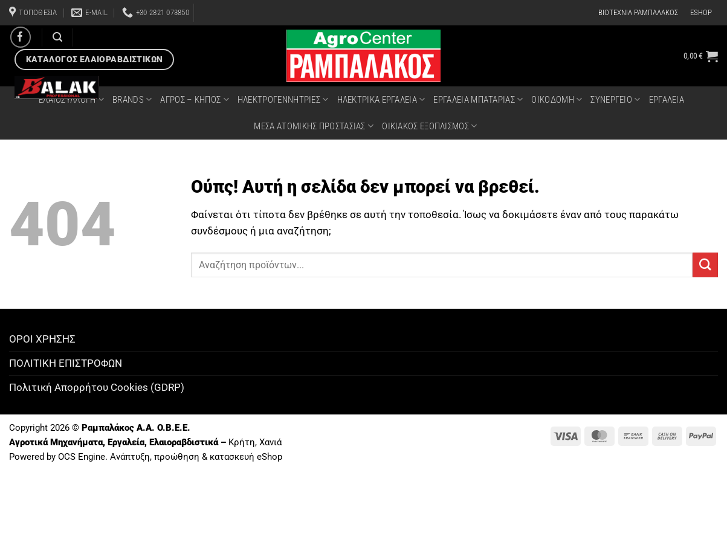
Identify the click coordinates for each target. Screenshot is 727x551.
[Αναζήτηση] (57, 37)
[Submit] (705, 265)
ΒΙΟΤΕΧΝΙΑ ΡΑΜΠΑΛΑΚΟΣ (638, 12)
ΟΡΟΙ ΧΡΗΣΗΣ (42, 339)
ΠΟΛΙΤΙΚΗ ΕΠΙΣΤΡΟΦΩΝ (65, 363)
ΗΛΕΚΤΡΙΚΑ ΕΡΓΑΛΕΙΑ (381, 99)
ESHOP (701, 12)
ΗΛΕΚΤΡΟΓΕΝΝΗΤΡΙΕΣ (283, 99)
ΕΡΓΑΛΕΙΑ (666, 99)
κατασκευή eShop (246, 456)
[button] (700, 56)
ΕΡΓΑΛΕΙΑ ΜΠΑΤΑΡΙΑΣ (478, 99)
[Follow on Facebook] (20, 37)
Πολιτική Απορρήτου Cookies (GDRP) (96, 387)
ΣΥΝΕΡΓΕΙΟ (615, 99)
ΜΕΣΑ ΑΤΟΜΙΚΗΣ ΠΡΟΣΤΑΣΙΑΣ (313, 126)
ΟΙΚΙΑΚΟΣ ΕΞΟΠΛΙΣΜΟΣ (429, 126)
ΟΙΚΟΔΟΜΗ (556, 99)
